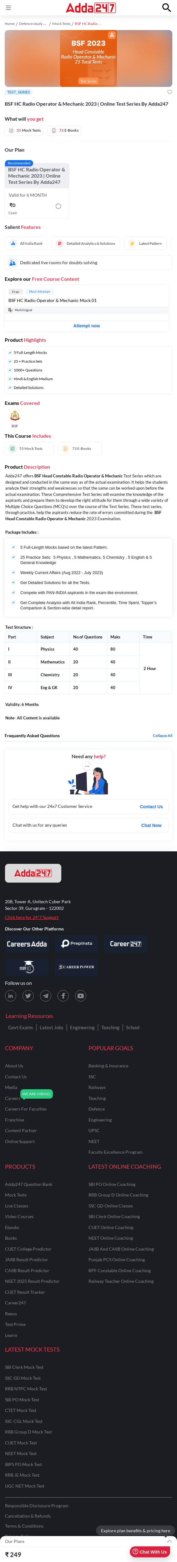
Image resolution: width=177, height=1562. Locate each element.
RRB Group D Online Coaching (118, 1194)
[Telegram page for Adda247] (45, 995)
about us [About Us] (14, 1065)
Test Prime (15, 1324)
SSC (92, 1076)
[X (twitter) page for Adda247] (28, 995)
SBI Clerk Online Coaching (114, 1216)
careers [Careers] (12, 1098)
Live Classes (16, 1205)
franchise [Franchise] (14, 1119)
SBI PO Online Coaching (111, 1184)
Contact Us (151, 806)
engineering (100, 1119)
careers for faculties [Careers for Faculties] (26, 1108)
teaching (97, 1098)
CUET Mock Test (21, 1442)
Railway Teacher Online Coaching (121, 1281)
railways (97, 1087)
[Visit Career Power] (76, 967)
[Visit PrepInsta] (76, 944)
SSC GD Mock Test (23, 1378)
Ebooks (12, 1227)
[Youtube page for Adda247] (80, 995)
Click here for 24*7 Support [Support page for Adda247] (31, 917)
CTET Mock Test (20, 1410)
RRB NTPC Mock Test (26, 1388)
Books (11, 1238)
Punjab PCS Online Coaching (116, 1259)
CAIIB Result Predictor (27, 1270)
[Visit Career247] (126, 944)
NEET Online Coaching (110, 1238)
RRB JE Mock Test (22, 1475)
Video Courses (19, 1216)
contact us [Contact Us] (16, 1076)
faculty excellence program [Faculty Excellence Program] (115, 1152)
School (132, 1027)
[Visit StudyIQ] (27, 967)
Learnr (11, 1335)
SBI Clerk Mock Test (24, 1367)
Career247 (15, 1302)
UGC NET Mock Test (24, 1486)
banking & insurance (108, 1065)
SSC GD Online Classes (110, 1205)
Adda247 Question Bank (28, 1184)
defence (96, 1108)
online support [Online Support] (20, 1141)
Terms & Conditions (24, 1526)
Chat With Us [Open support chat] (149, 1551)
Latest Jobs (51, 1027)
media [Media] (11, 1087)
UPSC (94, 1130)
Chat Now (151, 825)
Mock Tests (61, 23)
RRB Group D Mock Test (28, 1431)
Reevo (11, 1313)
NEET (93, 1141)
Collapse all (162, 735)
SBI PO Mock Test (22, 1399)
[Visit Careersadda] (27, 944)
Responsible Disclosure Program (36, 1505)
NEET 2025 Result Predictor (32, 1281)
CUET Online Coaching (110, 1227)
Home (10, 23)
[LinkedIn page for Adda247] (10, 995)
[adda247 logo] (33, 873)
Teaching (110, 1027)
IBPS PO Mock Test (23, 1464)
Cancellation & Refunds (28, 1516)
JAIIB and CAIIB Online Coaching (121, 1249)
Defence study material (38, 23)
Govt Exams (20, 1027)
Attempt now (86, 325)
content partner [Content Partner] (21, 1130)
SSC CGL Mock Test (24, 1421)
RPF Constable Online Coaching (119, 1270)
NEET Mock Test (21, 1453)
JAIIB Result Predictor (26, 1259)
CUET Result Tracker (25, 1292)
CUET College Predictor (28, 1249)
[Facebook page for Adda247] (63, 995)
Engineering (82, 1027)
